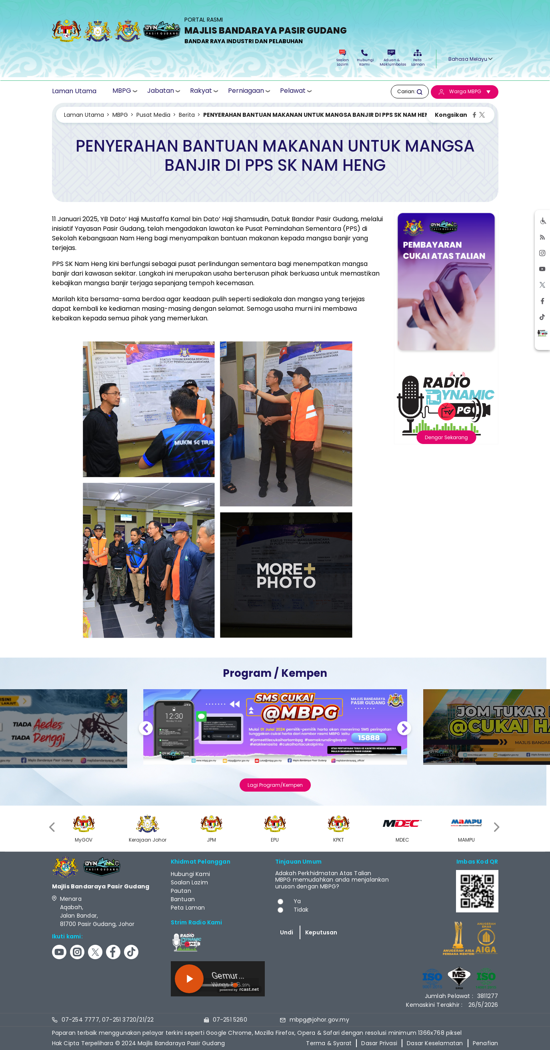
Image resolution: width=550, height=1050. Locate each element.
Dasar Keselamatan (435, 1043)
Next (404, 729)
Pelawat (293, 91)
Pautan (181, 891)
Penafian (485, 1043)
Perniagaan (246, 91)
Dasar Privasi (379, 1043)
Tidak (301, 910)
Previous (145, 729)
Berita (187, 115)
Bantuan (183, 899)
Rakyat (201, 91)
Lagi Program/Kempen (275, 785)
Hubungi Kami (364, 58)
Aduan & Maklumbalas (392, 58)
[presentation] (52, 827)
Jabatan (160, 91)
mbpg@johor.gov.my (319, 1020)
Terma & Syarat (329, 1043)
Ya (297, 901)
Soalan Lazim (342, 58)
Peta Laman (417, 58)
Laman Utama (74, 91)
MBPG (121, 91)
